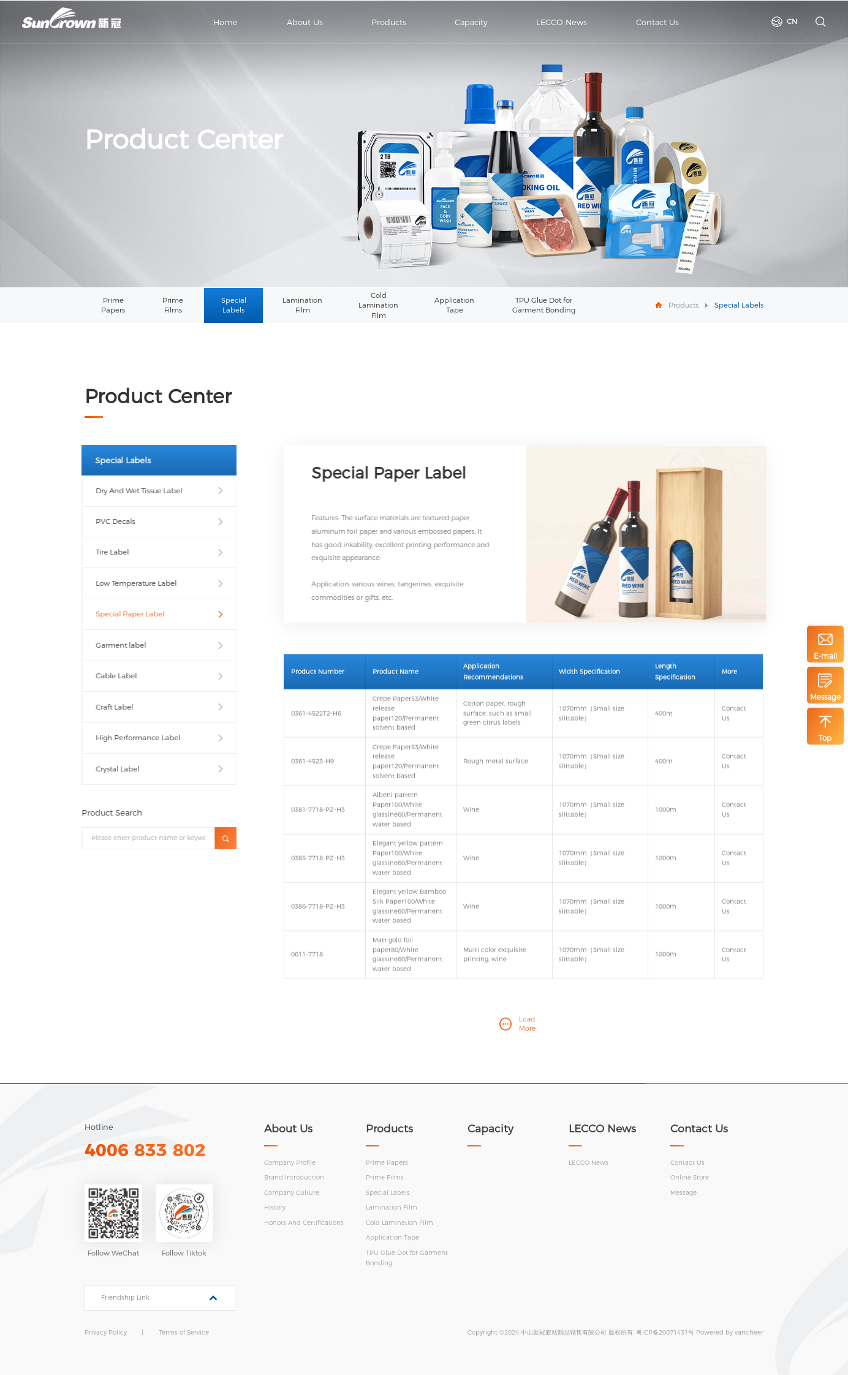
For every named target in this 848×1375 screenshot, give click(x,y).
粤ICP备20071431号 (665, 1332)
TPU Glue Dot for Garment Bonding (543, 305)
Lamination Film (302, 305)
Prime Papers (113, 305)
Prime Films (172, 305)
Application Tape (454, 305)
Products (683, 305)
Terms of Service (184, 1332)
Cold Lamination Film (378, 305)
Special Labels (233, 305)
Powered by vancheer (729, 1332)
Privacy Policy (106, 1332)
